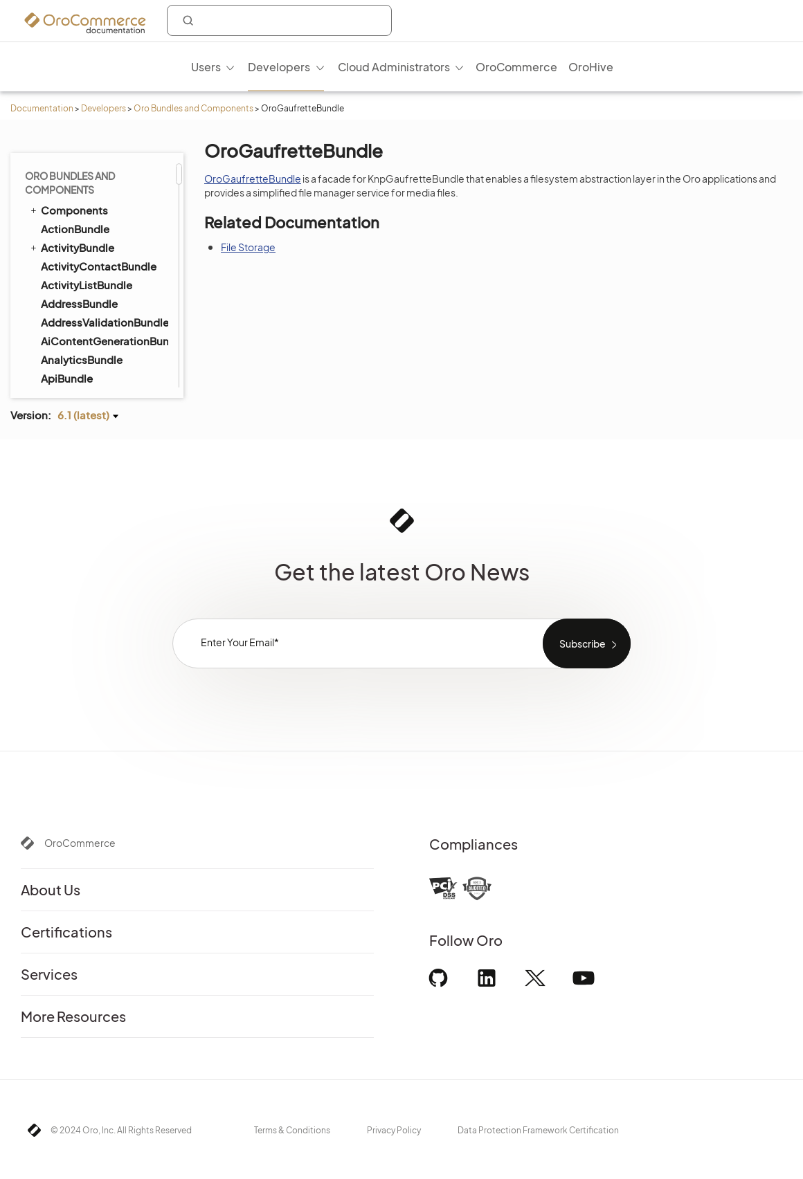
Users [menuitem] (206, 67)
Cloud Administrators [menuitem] (394, 67)
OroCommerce (80, 843)
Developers (103, 108)
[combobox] (279, 20)
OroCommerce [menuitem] (516, 67)
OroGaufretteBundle (252, 178)
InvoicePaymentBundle (92, 357)
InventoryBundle (82, 320)
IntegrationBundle (86, 301)
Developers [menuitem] (279, 67)
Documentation (41, 108)
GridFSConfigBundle (93, 207)
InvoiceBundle (70, 338)
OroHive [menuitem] (590, 67)
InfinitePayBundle (85, 264)
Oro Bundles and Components (193, 108)
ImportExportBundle (85, 245)
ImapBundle (65, 226)
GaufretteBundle (83, 170)
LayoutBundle (69, 376)
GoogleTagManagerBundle (104, 189)
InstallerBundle (72, 282)
